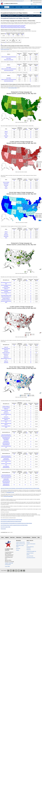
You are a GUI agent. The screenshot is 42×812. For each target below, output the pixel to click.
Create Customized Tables (5, 49)
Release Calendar (35, 2)
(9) (26, 129)
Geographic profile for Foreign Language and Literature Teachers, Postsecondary (13, 27)
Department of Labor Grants (20, 546)
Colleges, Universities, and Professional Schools (8, 56)
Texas (6, 134)
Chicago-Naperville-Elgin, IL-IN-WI (6, 295)
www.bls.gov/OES (8, 564)
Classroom (34, 537)
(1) (5, 33)
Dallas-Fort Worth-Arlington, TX (6, 296)
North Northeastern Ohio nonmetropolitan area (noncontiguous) (6, 438)
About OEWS (31, 15)
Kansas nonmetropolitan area (6, 477)
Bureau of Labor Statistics (5, 9)
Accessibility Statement (31, 557)
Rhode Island (6, 185)
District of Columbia (6, 182)
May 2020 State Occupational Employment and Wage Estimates (11, 521)
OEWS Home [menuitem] (4, 15)
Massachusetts (6, 236)
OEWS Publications (10, 15)
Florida (6, 237)
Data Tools (12, 537)
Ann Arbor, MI (6, 351)
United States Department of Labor (36, 0)
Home (2, 537)
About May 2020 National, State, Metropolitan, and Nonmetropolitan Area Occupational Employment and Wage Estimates (20, 488)
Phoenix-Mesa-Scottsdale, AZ (6, 299)
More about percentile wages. (8, 496)
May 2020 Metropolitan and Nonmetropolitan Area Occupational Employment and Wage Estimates (16, 523)
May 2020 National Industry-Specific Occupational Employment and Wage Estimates (14, 525)
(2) (18, 34)
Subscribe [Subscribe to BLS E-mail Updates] (40, 2)
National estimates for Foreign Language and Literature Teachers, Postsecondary (13, 25)
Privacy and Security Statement (30, 547)
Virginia (6, 137)
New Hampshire (6, 183)
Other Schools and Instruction (8, 59)
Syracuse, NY (6, 355)
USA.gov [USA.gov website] (17, 550)
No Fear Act (18, 548)
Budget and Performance (20, 543)
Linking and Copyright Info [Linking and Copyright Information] (31, 551)
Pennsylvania (6, 135)
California (6, 131)
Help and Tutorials (30, 555)
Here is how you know (20, 0)
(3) (9, 34)
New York (6, 132)
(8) (30, 352)
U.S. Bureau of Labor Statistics (10, 3)
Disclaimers (29, 549)
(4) (13, 35)
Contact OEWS (7, 566)
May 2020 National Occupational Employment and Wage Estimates (11, 519)
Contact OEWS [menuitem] (38, 15)
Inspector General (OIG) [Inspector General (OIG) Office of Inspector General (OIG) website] (20, 542)
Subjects (7, 537)
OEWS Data (18, 15)
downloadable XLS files (10, 492)
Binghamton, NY (6, 354)
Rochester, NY (6, 416)
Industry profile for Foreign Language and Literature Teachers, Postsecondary (13, 26)
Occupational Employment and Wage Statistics (17, 9)
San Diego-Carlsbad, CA (6, 298)
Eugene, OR (6, 347)
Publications (18, 537)
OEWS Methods (24, 15)
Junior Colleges (8, 58)
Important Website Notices (30, 553)
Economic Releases (26, 537)
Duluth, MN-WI (6, 362)
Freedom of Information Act (31, 544)
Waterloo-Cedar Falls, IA (6, 352)
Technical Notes (3, 528)
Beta (39, 537)
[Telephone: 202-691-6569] (10, 563)
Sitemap (28, 542)
